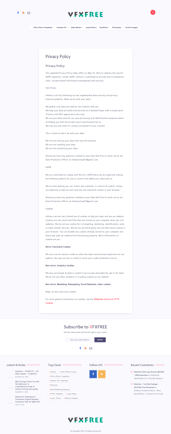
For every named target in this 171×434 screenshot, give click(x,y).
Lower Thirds (56, 398)
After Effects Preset (69, 371)
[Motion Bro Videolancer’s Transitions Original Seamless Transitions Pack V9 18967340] (10, 399)
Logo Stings (72, 393)
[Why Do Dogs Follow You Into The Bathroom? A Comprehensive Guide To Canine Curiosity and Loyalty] (10, 384)
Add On (53, 371)
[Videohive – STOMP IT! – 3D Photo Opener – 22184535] (10, 373)
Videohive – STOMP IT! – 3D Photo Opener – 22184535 (26, 372)
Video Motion (76, 28)
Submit (100, 340)
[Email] (29, 12)
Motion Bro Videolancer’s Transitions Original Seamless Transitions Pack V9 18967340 (27, 399)
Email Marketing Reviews (60, 389)
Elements (54, 385)
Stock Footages (131, 28)
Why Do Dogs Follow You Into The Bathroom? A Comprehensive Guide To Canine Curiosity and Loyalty (27, 385)
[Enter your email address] (80, 339)
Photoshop (116, 28)
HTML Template (57, 393)
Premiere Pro (62, 28)
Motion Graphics (71, 398)
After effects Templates (42, 28)
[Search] (152, 12)
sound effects (91, 28)
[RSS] (23, 12)
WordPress (104, 28)
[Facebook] (18, 12)
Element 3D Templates (59, 380)
